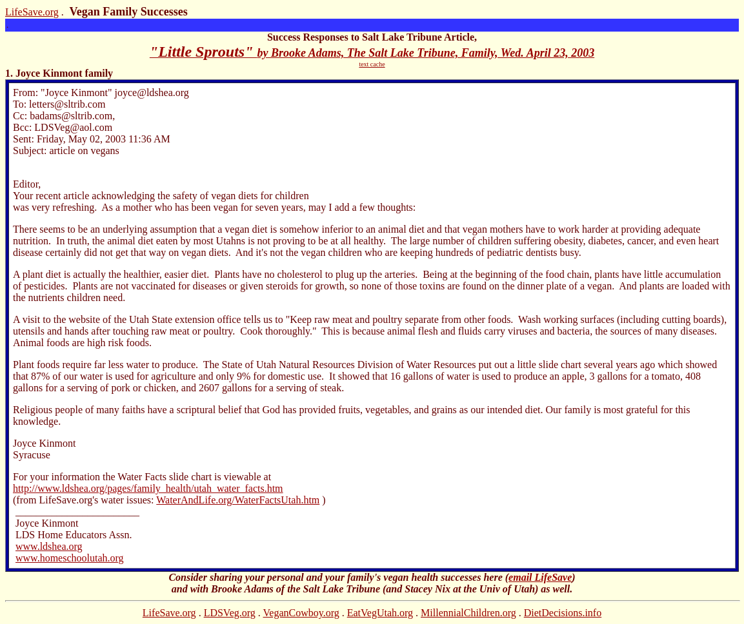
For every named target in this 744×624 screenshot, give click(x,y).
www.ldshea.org (49, 546)
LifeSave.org (32, 11)
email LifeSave (540, 577)
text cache (372, 64)
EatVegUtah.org (380, 612)
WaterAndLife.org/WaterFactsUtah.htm (237, 499)
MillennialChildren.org (468, 612)
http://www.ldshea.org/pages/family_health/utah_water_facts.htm (148, 488)
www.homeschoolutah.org (69, 557)
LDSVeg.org (230, 612)
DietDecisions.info (562, 612)
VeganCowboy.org (301, 612)
